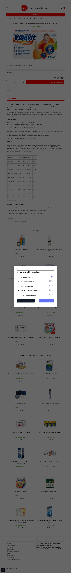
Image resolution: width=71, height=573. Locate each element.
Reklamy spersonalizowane (28, 295)
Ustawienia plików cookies (28, 272)
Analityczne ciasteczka (27, 286)
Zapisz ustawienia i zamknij (25, 301)
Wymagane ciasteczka (27, 277)
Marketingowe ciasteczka (28, 281)
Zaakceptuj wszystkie (47, 301)
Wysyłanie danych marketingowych (30, 290)
